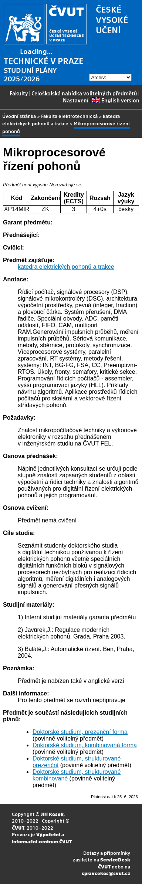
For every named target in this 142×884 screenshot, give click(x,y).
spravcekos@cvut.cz (106, 873)
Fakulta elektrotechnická (69, 116)
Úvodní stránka (19, 116)
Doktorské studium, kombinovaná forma (85, 745)
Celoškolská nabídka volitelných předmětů (84, 93)
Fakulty (19, 93)
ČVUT (18, 827)
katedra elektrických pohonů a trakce (61, 119)
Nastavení (75, 100)
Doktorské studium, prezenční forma (80, 732)
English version (115, 100)
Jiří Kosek (52, 814)
